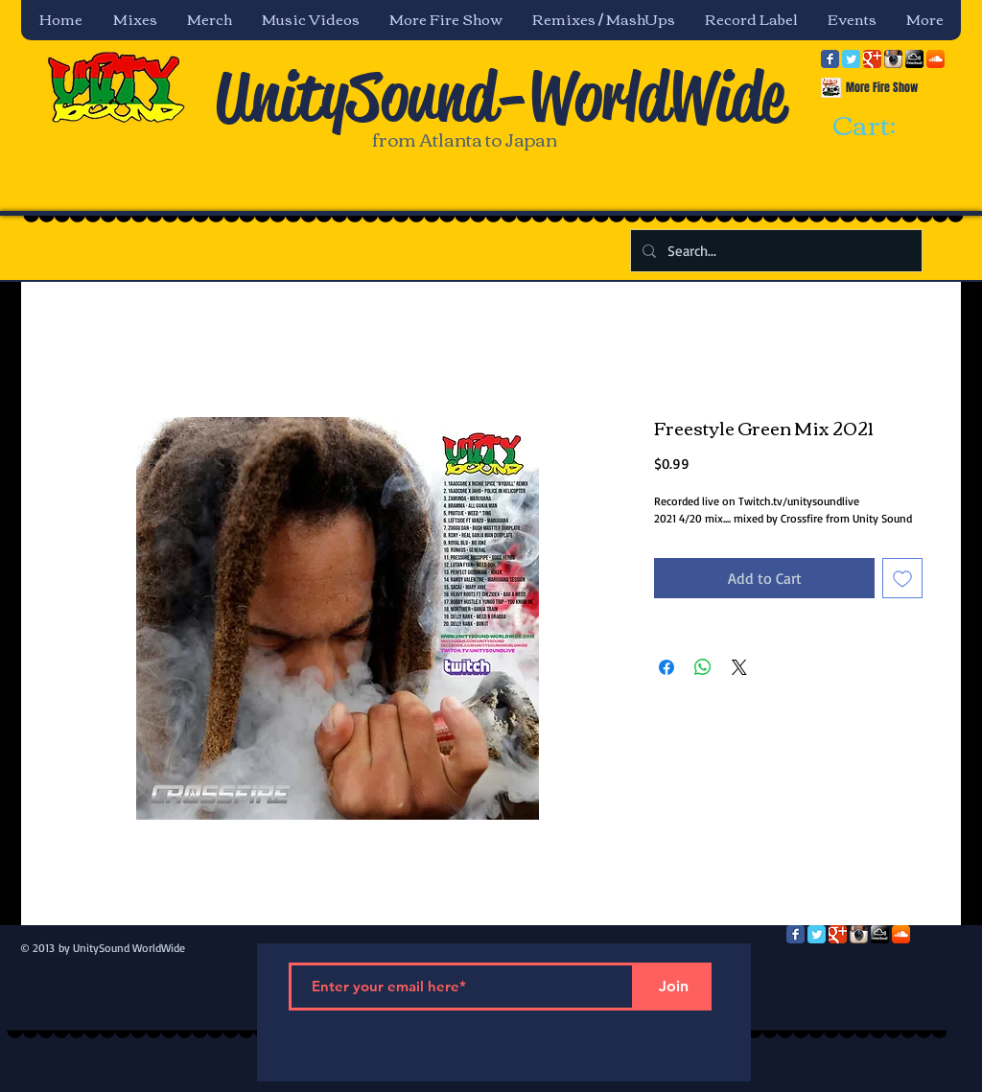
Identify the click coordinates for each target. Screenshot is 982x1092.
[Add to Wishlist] (902, 578)
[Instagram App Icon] (893, 59)
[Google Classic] (872, 59)
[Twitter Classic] (851, 59)
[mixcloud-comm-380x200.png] (914, 59)
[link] (881, 126)
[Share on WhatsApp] (702, 667)
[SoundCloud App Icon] (935, 59)
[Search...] (774, 250)
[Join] (673, 987)
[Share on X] (739, 667)
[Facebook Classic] (830, 59)
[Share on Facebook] (666, 667)
